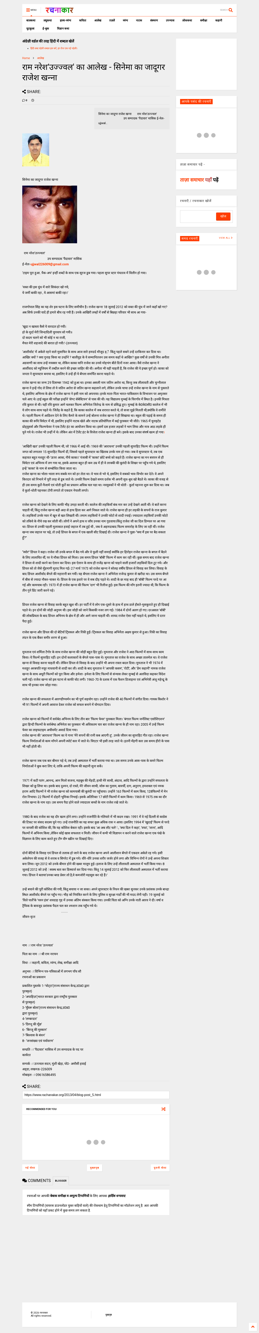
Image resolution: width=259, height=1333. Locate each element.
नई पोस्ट (30, 1167)
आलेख (97, 20)
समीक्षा (203, 20)
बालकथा (30, 20)
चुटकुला (30, 28)
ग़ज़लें (112, 20)
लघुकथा (48, 20)
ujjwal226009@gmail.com (50, 264)
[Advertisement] (206, 64)
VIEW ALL (226, 238)
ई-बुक (45, 28)
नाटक (139, 20)
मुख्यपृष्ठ (94, 1167)
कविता (82, 20)
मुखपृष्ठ (108, 1314)
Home (26, 58)
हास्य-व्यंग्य (65, 20)
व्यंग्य (125, 20)
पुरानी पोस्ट (160, 1167)
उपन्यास (170, 20)
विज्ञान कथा (63, 28)
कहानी (218, 20)
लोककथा (187, 20)
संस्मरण (154, 20)
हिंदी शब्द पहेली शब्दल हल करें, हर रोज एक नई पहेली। (53, 48)
